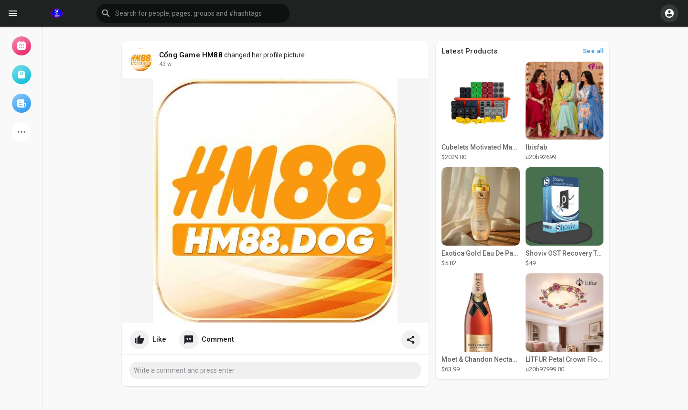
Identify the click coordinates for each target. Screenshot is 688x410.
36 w (165, 64)
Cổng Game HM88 (191, 55)
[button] (193, 13)
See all (593, 50)
